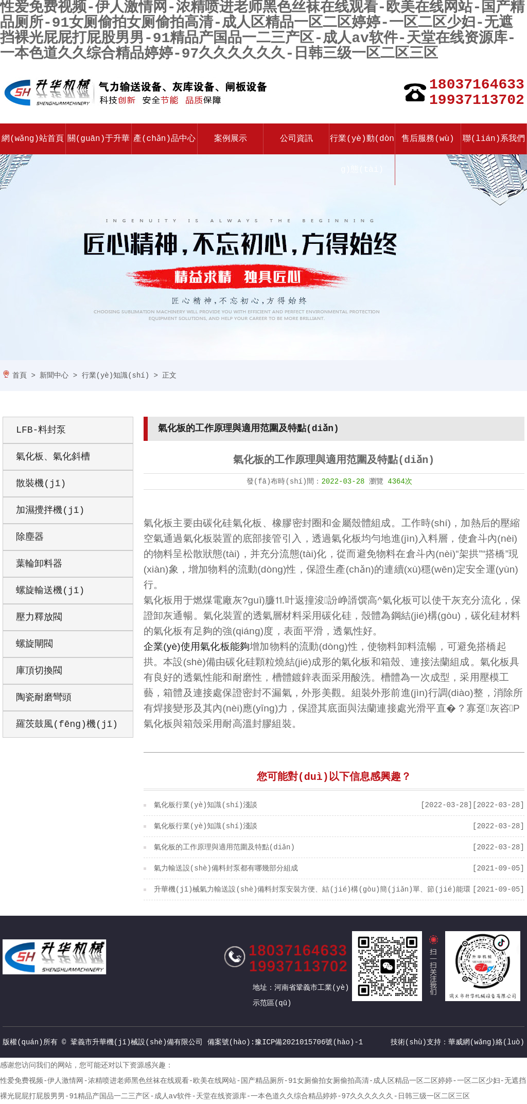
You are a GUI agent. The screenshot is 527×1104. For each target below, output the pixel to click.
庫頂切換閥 (39, 671)
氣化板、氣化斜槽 (53, 457)
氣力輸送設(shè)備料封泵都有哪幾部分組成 (226, 868)
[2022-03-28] (446, 805)
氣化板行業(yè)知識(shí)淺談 (206, 805)
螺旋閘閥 (34, 644)
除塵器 (30, 537)
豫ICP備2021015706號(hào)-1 (309, 1042)
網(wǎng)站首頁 (33, 139)
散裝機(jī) (41, 483)
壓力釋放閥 (39, 617)
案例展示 (230, 139)
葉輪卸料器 (39, 564)
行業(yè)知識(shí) (116, 375)
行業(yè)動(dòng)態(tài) (362, 154)
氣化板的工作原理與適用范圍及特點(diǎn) (224, 847)
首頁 (19, 375)
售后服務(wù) (427, 139)
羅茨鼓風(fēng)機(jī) (67, 724)
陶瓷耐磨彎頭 (44, 697)
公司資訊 (296, 139)
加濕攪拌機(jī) (50, 510)
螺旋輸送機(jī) (50, 590)
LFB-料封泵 (41, 430)
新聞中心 (54, 375)
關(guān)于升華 (98, 139)
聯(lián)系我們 (494, 139)
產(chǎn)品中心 (164, 139)
